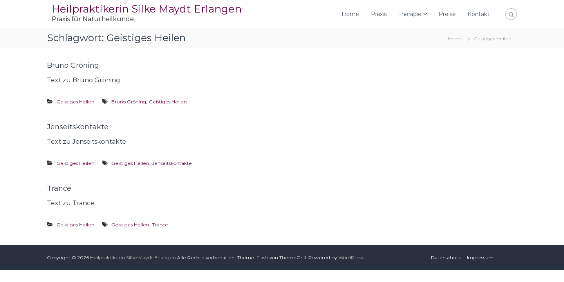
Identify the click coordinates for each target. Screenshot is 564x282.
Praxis (379, 14)
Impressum (480, 257)
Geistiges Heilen (75, 102)
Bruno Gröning (73, 65)
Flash (262, 257)
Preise (447, 14)
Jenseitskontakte (77, 127)
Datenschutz (446, 257)
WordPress (350, 257)
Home (350, 14)
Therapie (409, 14)
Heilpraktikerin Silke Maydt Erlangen (147, 8)
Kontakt (479, 14)
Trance (59, 188)
